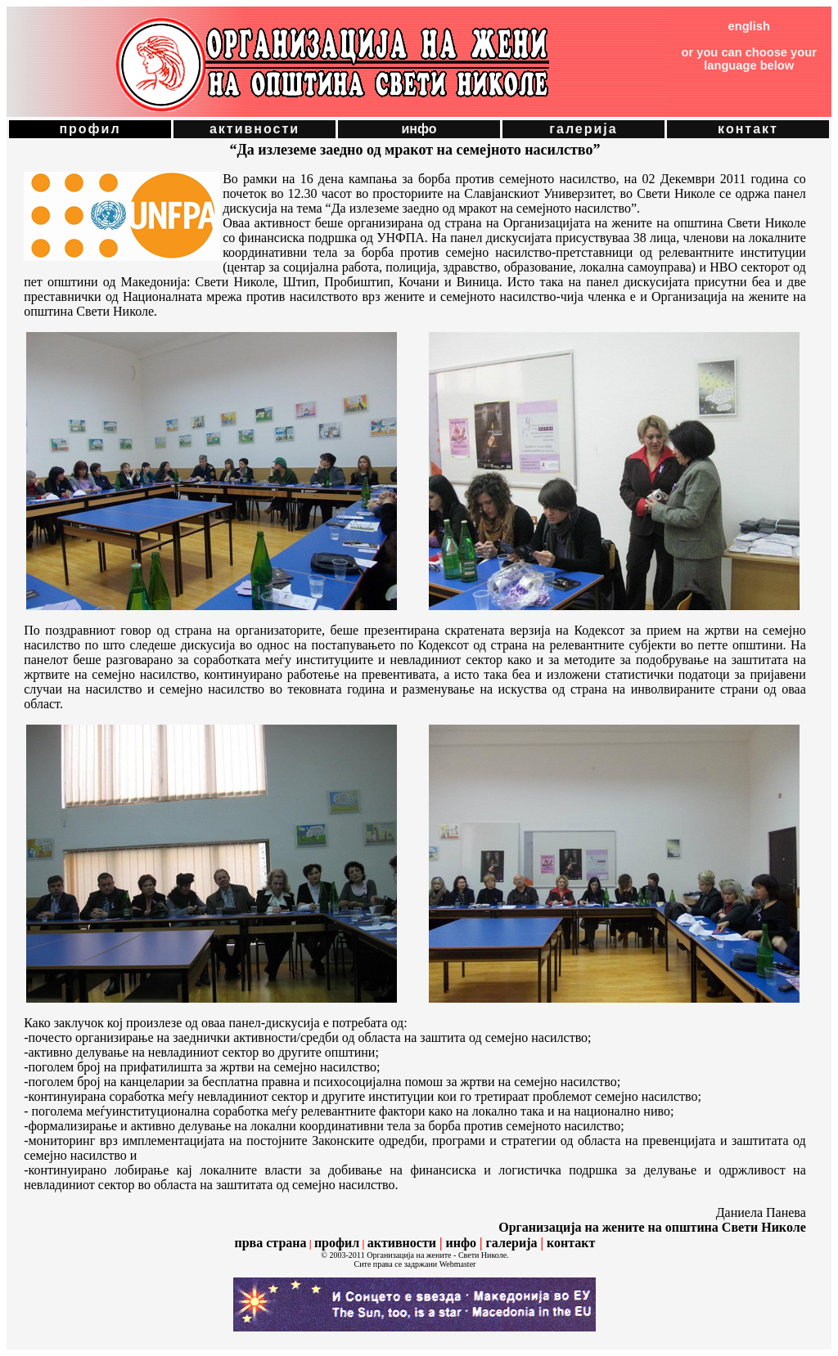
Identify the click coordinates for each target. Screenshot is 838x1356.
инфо (418, 129)
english (749, 26)
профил (89, 129)
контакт (748, 129)
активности (255, 129)
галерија (583, 129)
